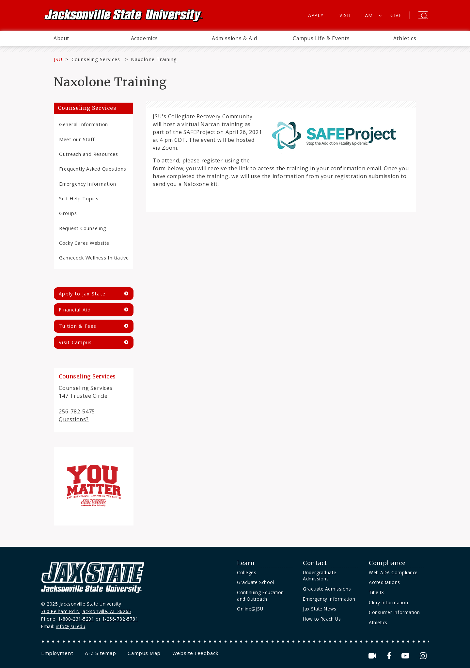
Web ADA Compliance (393, 572)
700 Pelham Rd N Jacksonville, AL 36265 (86, 611)
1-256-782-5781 (120, 619)
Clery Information (388, 602)
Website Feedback (195, 653)
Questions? (74, 419)
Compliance (387, 563)
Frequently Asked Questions (92, 168)
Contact (315, 563)
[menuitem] (61, 38)
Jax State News (320, 609)
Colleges (246, 572)
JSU (58, 59)
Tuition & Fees (77, 326)
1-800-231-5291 (76, 619)
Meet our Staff (76, 139)
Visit (345, 15)
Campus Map (144, 653)
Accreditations (384, 582)
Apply (315, 15)
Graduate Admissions (327, 589)
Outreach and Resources (88, 154)
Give (395, 15)
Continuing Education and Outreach (260, 595)
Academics (144, 38)
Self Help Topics (79, 198)
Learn (246, 563)
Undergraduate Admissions (319, 575)
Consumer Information (394, 612)
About (61, 38)
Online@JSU (250, 609)
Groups (68, 213)
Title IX (376, 592)
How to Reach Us (322, 619)
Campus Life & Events (321, 38)
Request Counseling (82, 228)
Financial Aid (75, 310)
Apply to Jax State (82, 294)
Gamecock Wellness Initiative (94, 257)
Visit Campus (75, 342)
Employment (57, 653)
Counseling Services (96, 59)
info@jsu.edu (71, 626)
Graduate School (255, 582)
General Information (83, 124)
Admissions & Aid (234, 38)
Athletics (404, 38)
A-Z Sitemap (100, 653)
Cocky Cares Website (84, 243)
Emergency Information (87, 183)
